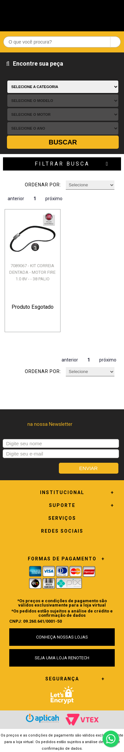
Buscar (63, 142)
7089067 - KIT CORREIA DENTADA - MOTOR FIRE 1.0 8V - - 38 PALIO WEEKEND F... (32, 275)
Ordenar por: (43, 184)
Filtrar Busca (62, 164)
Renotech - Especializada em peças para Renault (62, 14)
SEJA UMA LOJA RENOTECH (62, 657)
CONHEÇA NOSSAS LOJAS (62, 637)
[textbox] (62, 41)
